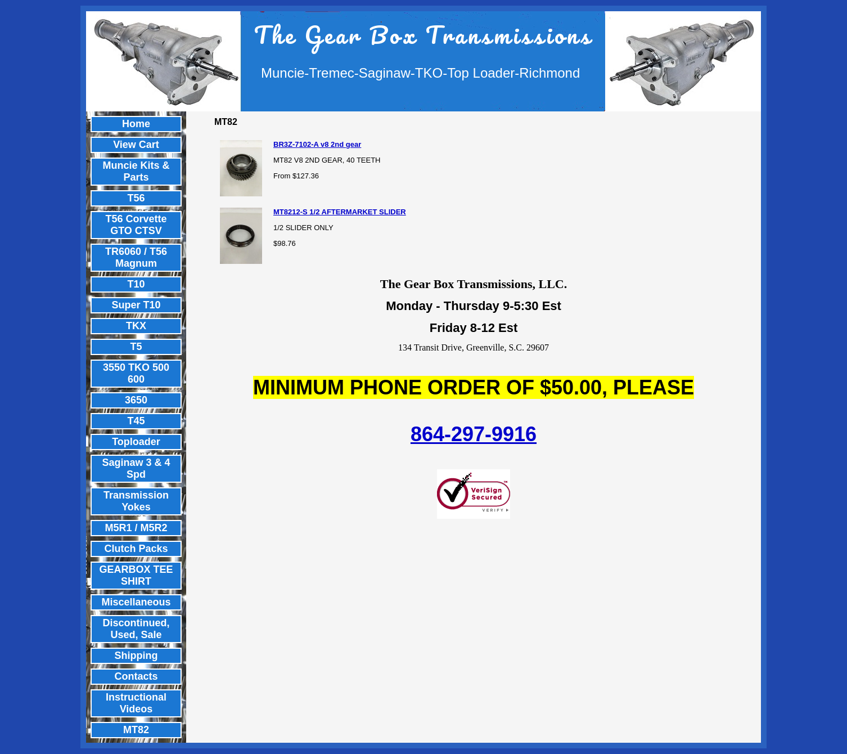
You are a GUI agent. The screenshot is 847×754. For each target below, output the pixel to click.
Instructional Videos (136, 703)
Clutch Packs (136, 548)
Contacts (135, 676)
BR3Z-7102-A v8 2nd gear (317, 144)
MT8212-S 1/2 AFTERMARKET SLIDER (339, 212)
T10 (136, 284)
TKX (136, 325)
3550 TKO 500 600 (136, 373)
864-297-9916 (474, 434)
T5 (136, 346)
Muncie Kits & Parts (135, 171)
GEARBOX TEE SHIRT (136, 575)
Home (136, 123)
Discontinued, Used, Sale (135, 628)
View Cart (136, 144)
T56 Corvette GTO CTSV (135, 224)
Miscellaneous (135, 602)
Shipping (136, 655)
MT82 (136, 729)
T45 (136, 421)
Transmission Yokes (136, 501)
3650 (136, 400)
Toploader (136, 441)
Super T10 (135, 305)
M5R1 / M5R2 (136, 527)
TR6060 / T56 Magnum (136, 257)
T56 (136, 198)
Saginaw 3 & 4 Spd (136, 468)
